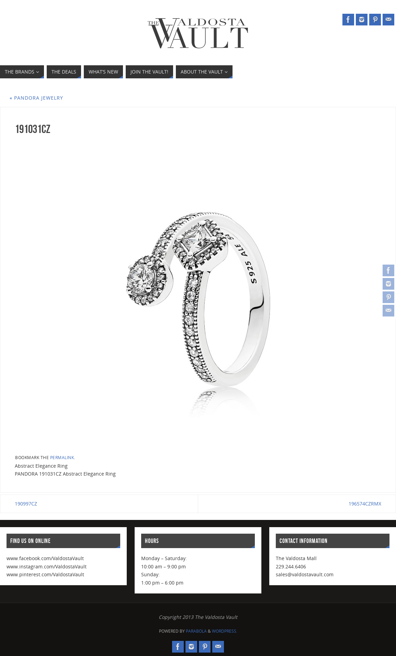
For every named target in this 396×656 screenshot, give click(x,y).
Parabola (196, 631)
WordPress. (224, 631)
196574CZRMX (365, 503)
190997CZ (26, 503)
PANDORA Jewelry (36, 97)
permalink (62, 457)
